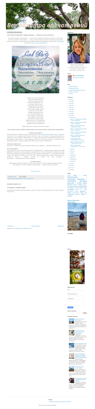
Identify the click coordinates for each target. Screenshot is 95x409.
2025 (70, 101)
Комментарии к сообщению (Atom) (23, 228)
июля (71, 149)
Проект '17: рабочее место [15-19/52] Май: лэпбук (77, 136)
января (72, 161)
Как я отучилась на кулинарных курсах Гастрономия (79, 332)
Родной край (83, 192)
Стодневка (71, 194)
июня (71, 151)
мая (71, 153)
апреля (72, 155)
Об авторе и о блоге (74, 88)
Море (81, 189)
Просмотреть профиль (78, 77)
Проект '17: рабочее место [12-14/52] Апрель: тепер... (77, 142)
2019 (70, 113)
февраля (72, 159)
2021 (70, 109)
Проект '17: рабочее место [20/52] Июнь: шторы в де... (78, 133)
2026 (70, 99)
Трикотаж (77, 194)
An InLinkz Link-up (35, 171)
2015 (70, 165)
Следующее (10, 226)
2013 (70, 169)
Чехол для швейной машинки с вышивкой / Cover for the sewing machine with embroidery (81, 355)
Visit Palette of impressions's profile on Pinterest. (60, 401)
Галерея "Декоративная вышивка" (77, 90)
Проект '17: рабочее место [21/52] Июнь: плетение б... (78, 129)
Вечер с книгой (80, 175)
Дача (78, 186)
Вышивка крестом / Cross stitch (77, 182)
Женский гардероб (78, 187)
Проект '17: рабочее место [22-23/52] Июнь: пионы (77, 126)
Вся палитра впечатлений (39, 43)
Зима (85, 188)
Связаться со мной (73, 91)
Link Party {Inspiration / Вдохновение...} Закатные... (77, 139)
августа (72, 117)
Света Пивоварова (79, 75)
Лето (77, 189)
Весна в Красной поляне (81, 343)
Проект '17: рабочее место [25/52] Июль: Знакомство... (78, 119)
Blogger (54, 405)
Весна (69, 175)
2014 (70, 167)
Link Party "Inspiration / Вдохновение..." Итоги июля (77, 146)
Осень (85, 189)
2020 (70, 111)
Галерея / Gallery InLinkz (28, 178)
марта (72, 157)
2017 (70, 115)
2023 (70, 105)
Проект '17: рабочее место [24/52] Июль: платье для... (78, 123)
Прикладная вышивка (73, 191)
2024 (70, 103)
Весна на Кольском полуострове (79, 319)
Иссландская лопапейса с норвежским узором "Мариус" (81, 379)
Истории (71, 190)
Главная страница (35, 226)
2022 (70, 107)
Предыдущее (61, 226)
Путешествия (75, 192)
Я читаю (71, 93)
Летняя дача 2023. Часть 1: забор (79, 367)
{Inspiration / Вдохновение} (16, 178)
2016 (70, 163)
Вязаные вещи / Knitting (75, 184)
